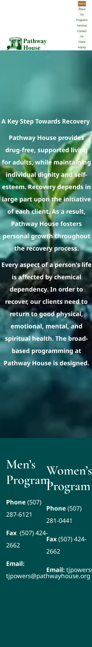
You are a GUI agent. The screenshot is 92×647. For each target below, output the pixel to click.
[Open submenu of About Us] (79, 8)
